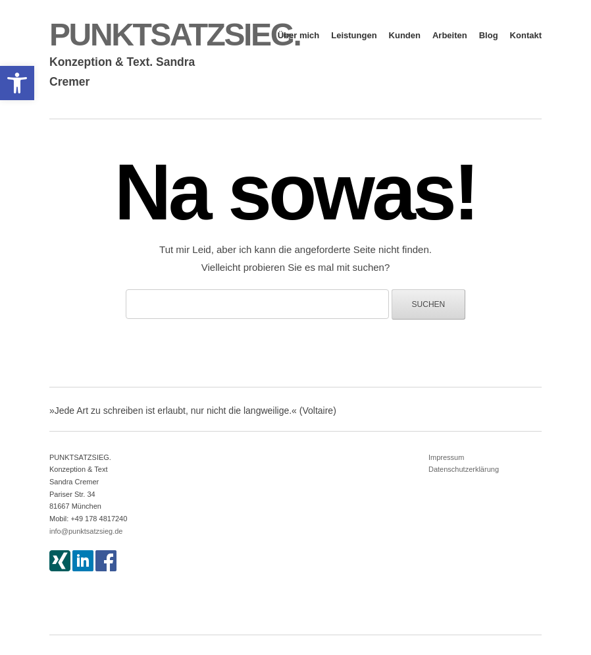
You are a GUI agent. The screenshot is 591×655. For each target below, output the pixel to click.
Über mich (299, 35)
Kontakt (526, 35)
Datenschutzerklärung (463, 469)
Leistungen (353, 35)
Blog (488, 35)
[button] (17, 83)
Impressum (446, 457)
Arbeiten (449, 35)
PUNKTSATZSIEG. (175, 34)
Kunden (405, 35)
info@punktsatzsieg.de (85, 531)
